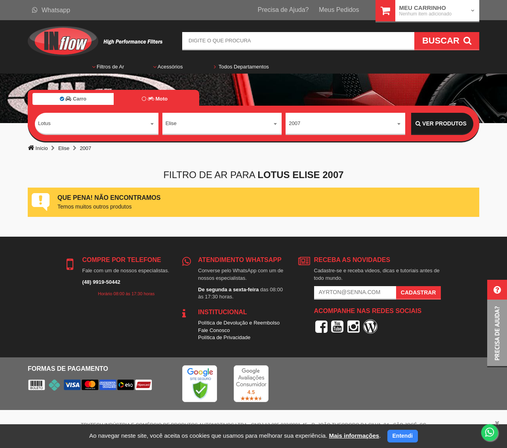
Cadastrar (418, 292)
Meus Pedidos (339, 9)
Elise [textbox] (171, 123)
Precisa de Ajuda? (283, 9)
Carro (73, 99)
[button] (497, 323)
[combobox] (96, 124)
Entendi (403, 436)
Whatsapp (51, 10)
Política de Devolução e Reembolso (239, 323)
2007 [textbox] (294, 123)
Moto (155, 99)
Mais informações (354, 435)
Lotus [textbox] (44, 123)
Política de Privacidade (224, 337)
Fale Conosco (214, 330)
